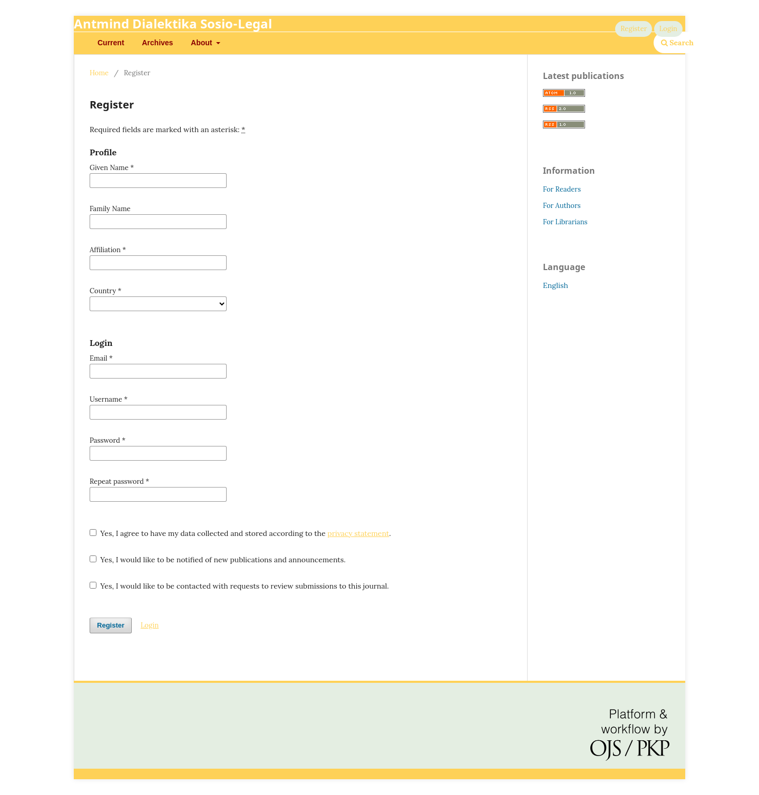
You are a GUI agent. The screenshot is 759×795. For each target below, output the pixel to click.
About (202, 42)
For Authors (562, 205)
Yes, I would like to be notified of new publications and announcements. (218, 559)
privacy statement (358, 533)
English (555, 285)
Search (677, 42)
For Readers (562, 189)
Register (633, 28)
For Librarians (565, 221)
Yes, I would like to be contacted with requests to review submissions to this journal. (239, 586)
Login (668, 28)
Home (99, 72)
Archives (157, 42)
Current (111, 42)
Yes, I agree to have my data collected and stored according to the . (240, 533)
